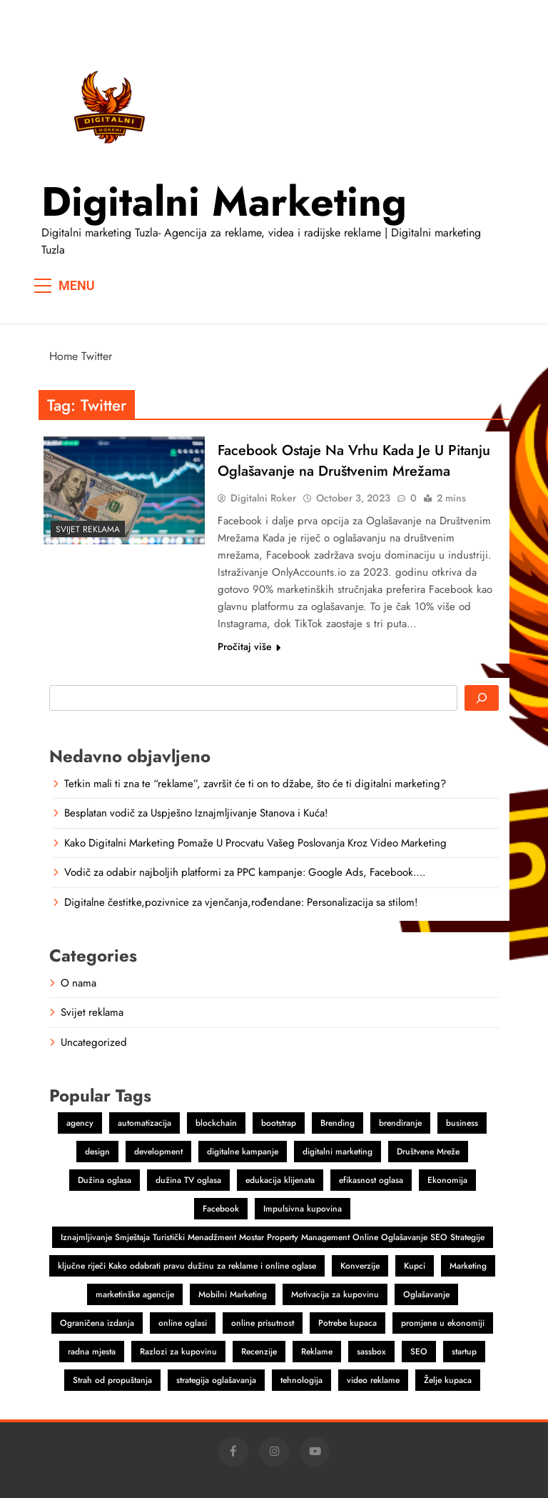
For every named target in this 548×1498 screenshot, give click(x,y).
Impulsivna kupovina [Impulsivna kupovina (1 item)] (302, 1208)
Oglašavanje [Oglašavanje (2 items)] (426, 1294)
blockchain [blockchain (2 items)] (216, 1123)
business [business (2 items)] (462, 1123)
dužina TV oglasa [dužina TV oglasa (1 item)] (188, 1180)
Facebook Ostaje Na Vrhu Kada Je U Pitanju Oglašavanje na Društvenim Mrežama (354, 460)
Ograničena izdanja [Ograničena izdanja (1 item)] (97, 1323)
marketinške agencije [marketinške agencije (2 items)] (135, 1294)
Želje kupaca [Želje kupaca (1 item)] (448, 1380)
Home (63, 356)
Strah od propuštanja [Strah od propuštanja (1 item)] (112, 1380)
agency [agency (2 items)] (79, 1123)
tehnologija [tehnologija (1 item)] (301, 1380)
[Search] (482, 698)
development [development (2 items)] (158, 1151)
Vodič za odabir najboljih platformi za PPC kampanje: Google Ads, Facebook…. (244, 872)
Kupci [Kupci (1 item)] (414, 1265)
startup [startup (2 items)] (464, 1351)
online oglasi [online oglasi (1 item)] (182, 1323)
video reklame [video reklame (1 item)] (373, 1380)
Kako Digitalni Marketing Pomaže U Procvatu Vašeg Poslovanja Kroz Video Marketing (255, 843)
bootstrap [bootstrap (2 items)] (278, 1123)
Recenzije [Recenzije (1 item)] (259, 1351)
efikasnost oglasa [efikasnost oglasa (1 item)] (371, 1180)
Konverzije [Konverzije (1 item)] (360, 1265)
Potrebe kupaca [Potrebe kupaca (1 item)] (347, 1323)
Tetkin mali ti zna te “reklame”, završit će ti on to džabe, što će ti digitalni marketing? (255, 784)
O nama (78, 983)
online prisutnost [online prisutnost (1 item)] (262, 1323)
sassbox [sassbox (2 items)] (371, 1351)
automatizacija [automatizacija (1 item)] (144, 1123)
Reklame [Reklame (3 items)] (317, 1351)
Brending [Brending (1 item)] (337, 1123)
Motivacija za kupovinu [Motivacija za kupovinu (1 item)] (335, 1294)
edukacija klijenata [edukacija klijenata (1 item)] (280, 1180)
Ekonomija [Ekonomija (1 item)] (447, 1180)
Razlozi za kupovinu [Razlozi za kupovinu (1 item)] (178, 1351)
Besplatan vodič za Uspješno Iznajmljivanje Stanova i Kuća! (196, 813)
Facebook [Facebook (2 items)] (221, 1208)
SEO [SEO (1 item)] (418, 1351)
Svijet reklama (88, 529)
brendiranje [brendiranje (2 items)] (400, 1123)
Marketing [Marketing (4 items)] (468, 1265)
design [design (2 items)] (97, 1151)
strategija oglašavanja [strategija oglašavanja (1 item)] (216, 1380)
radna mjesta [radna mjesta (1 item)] (92, 1351)
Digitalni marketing (224, 201)
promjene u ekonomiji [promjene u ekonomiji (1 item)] (442, 1323)
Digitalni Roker (263, 498)
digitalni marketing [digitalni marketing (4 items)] (337, 1151)
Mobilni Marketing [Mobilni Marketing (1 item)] (232, 1294)
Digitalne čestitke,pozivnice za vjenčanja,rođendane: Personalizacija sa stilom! (240, 902)
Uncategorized (94, 1042)
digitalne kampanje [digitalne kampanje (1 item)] (242, 1151)
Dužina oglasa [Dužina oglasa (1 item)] (104, 1180)
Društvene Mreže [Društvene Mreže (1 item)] (428, 1151)
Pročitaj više (249, 646)
